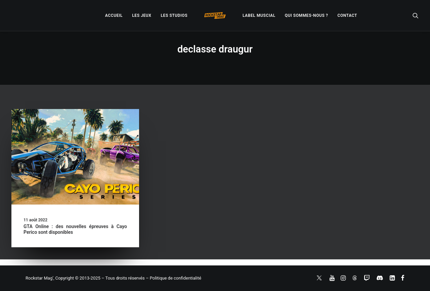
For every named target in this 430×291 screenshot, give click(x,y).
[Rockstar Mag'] (215, 15)
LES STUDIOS (174, 15)
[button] (416, 15)
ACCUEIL (114, 15)
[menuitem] (113, 15)
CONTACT (347, 15)
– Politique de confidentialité (173, 278)
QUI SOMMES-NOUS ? (306, 15)
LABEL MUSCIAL (259, 15)
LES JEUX (141, 15)
